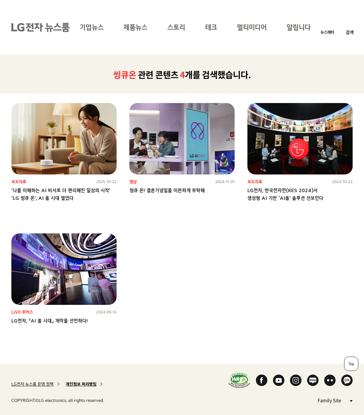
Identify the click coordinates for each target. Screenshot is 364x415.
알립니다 (299, 27)
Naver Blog (312, 380)
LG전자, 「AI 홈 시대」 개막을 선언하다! (49, 321)
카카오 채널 (347, 380)
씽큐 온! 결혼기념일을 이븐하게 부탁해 (167, 190)
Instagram (295, 380)
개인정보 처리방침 (81, 384)
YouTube (278, 380)
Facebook (261, 380)
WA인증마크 (239, 380)
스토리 (176, 27)
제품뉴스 (135, 27)
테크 (211, 27)
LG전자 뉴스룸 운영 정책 (32, 384)
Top (351, 363)
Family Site (335, 400)
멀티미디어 (252, 27)
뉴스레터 (327, 32)
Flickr (330, 380)
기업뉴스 (92, 27)
